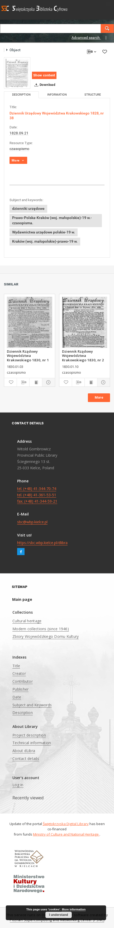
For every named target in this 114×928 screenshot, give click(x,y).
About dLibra (23, 750)
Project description (29, 735)
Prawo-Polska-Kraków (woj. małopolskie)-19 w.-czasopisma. (52, 220)
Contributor (22, 681)
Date (16, 697)
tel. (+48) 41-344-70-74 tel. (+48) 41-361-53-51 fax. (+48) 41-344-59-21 (37, 495)
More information (74, 909)
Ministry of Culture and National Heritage (66, 834)
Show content (44, 75)
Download (43, 84)
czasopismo (19, 149)
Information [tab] (57, 94)
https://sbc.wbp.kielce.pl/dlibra (42, 542)
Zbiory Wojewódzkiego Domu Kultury (45, 636)
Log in (17, 784)
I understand (58, 915)
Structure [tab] (92, 94)
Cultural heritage (26, 620)
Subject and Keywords (32, 704)
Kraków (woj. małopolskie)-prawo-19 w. (45, 241)
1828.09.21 (19, 133)
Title (16, 665)
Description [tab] (21, 94)
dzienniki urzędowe (28, 208)
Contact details (25, 758)
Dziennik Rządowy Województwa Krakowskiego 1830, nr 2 (83, 355)
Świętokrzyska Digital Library (66, 823)
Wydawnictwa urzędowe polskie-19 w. (43, 232)
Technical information (31, 742)
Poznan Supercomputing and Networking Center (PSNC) (57, 920)
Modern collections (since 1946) (40, 628)
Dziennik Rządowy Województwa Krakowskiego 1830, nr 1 (28, 355)
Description (22, 712)
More (99, 397)
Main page (22, 599)
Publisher (20, 689)
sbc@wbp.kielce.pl (32, 521)
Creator (19, 673)
